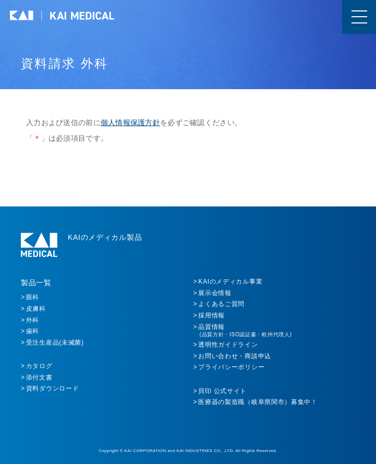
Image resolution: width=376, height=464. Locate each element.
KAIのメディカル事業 (230, 281)
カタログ (39, 366)
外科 (32, 320)
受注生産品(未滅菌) (55, 342)
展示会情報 (215, 293)
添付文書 (39, 377)
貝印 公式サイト (222, 391)
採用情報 (211, 315)
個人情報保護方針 (130, 122)
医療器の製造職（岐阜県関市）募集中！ (258, 402)
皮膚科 (36, 308)
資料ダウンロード (52, 388)
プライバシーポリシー (231, 367)
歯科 (32, 331)
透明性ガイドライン (228, 344)
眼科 (32, 297)
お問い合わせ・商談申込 (234, 356)
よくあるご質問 (221, 304)
